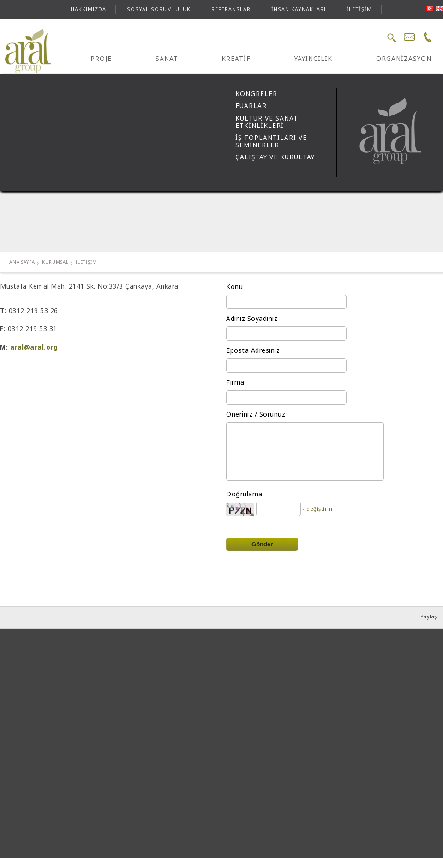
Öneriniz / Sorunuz (255, 414)
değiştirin (319, 508)
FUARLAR (251, 106)
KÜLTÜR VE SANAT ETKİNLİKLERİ (266, 122)
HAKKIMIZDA (88, 9)
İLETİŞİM (359, 9)
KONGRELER (256, 94)
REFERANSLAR (231, 9)
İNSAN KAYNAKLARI (298, 9)
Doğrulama (244, 493)
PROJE (101, 58)
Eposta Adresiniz (253, 350)
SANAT (167, 58)
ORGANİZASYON (403, 58)
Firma (235, 382)
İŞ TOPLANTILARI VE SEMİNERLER (271, 141)
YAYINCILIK (313, 58)
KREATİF (236, 58)
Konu (234, 286)
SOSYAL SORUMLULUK (159, 9)
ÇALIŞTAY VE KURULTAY (275, 157)
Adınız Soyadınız (251, 318)
